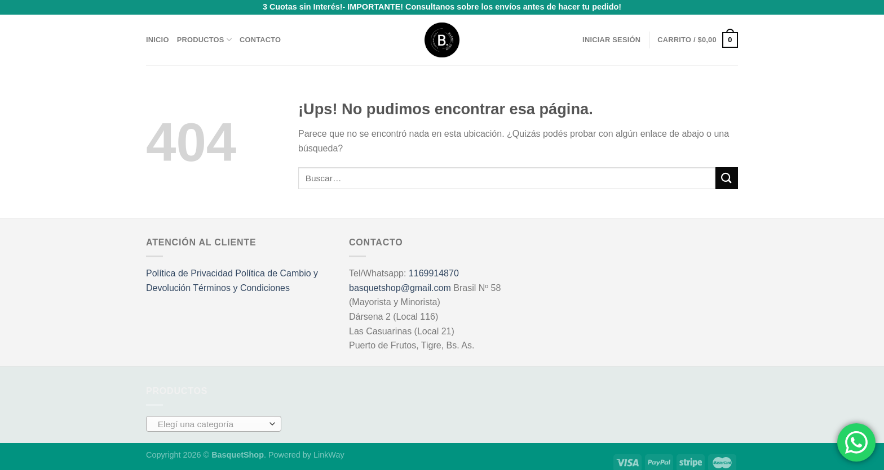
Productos (204, 33)
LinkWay (328, 447)
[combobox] (213, 416)
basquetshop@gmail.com (400, 281)
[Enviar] (726, 171)
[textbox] (211, 417)
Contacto (260, 33)
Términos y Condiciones (241, 281)
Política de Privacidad (189, 266)
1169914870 (434, 266)
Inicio (157, 33)
